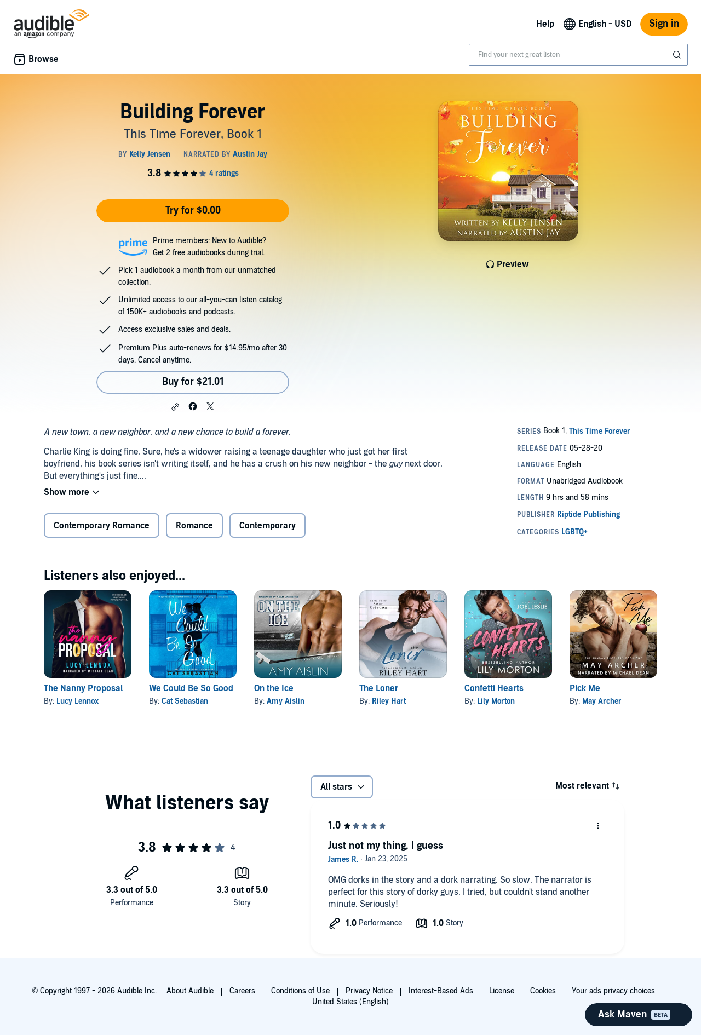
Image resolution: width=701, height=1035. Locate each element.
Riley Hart (389, 701)
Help (545, 24)
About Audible (190, 991)
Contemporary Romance (102, 525)
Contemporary (267, 525)
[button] (175, 407)
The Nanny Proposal (83, 688)
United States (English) (350, 1002)
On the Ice (274, 688)
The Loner (378, 688)
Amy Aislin (285, 701)
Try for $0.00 (193, 210)
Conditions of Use (300, 991)
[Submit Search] (678, 55)
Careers (242, 991)
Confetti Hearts (494, 688)
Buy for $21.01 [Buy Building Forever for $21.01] (193, 382)
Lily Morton (496, 701)
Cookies (543, 991)
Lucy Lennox (77, 701)
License (501, 991)
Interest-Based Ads (441, 991)
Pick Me (585, 688)
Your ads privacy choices (613, 991)
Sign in (664, 24)
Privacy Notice (369, 991)
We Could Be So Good (191, 688)
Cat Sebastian (185, 701)
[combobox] (578, 55)
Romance (194, 525)
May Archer (602, 701)
